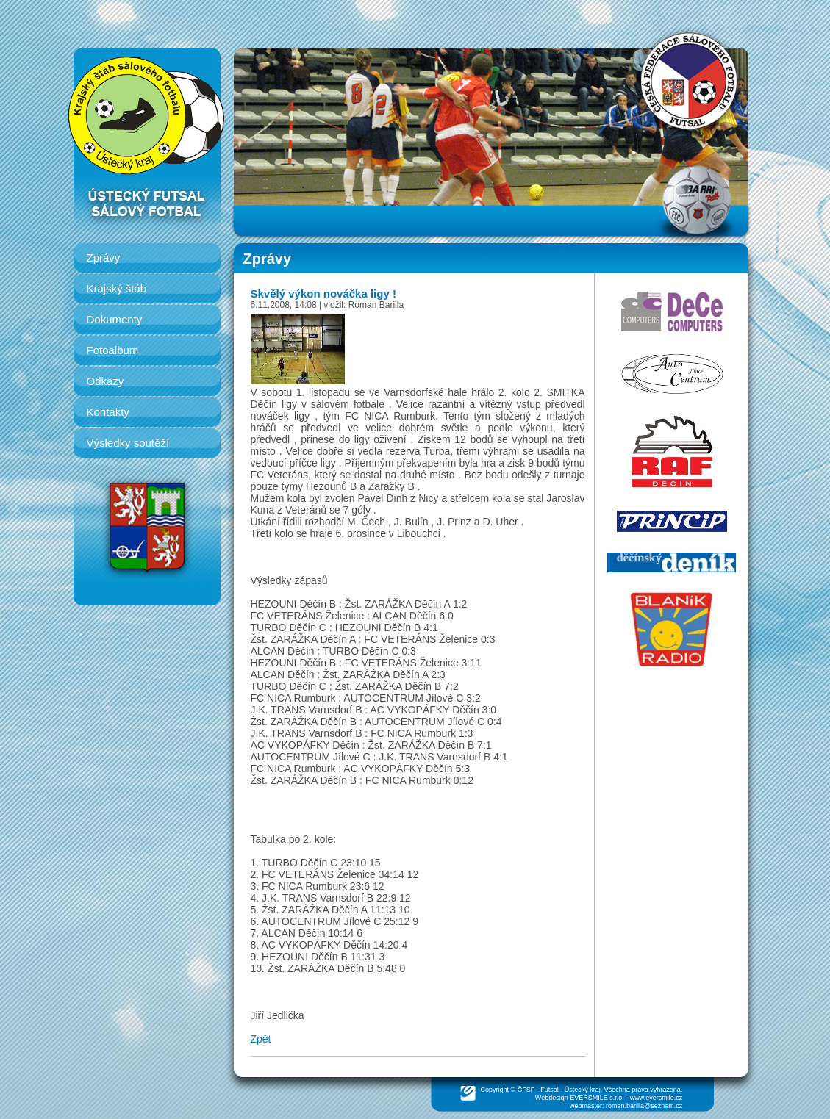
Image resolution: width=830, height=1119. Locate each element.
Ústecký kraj (583, 1089)
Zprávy (104, 257)
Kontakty (108, 412)
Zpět (261, 1039)
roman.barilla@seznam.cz (644, 1105)
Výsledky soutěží (128, 442)
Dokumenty (115, 319)
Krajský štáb (117, 288)
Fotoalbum (113, 350)
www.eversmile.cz (656, 1097)
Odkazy (105, 381)
